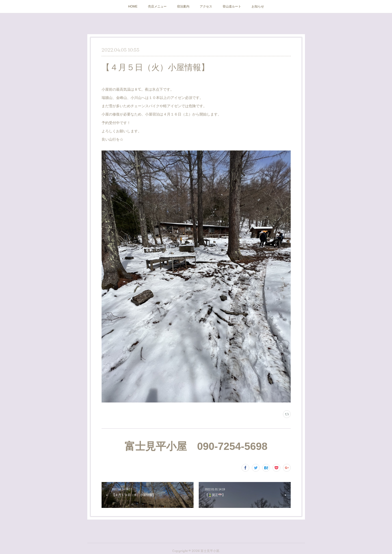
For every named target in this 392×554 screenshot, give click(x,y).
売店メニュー (157, 6)
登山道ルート (232, 6)
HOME (133, 6)
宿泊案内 (183, 6)
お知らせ (258, 6)
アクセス (206, 6)
